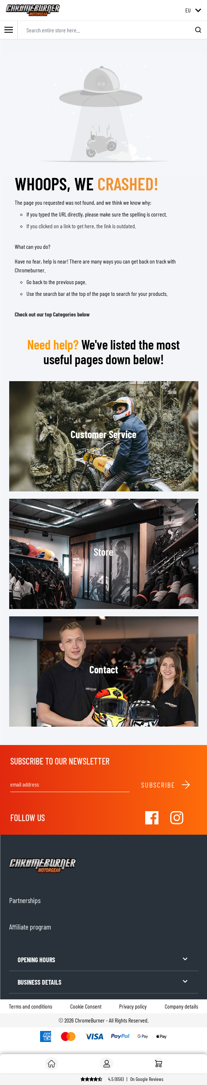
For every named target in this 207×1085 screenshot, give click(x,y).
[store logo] (33, 10)
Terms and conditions (30, 1006)
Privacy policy (133, 1006)
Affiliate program (30, 926)
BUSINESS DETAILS (103, 981)
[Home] (158, 1063)
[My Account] (106, 1063)
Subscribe (166, 784)
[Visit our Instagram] (176, 817)
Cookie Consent (85, 1006)
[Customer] (51, 1063)
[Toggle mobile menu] (9, 30)
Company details (181, 1006)
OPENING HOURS (103, 959)
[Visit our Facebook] (151, 817)
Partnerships (24, 900)
